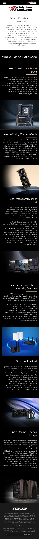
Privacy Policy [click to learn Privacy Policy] (9, 528)
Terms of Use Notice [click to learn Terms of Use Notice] (26, 528)
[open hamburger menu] (4, 3)
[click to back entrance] (21, 3)
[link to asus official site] (19, 508)
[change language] (19, 534)
